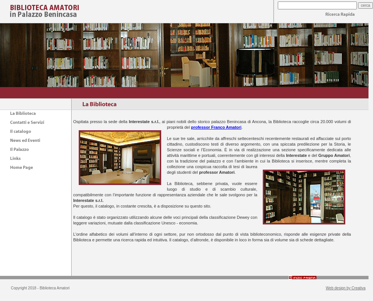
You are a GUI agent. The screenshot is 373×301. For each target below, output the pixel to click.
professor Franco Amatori (216, 127)
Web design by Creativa (346, 288)
